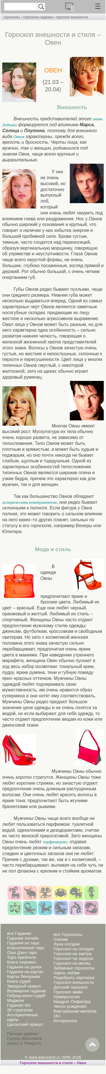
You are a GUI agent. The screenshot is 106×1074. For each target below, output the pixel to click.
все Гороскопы (67, 934)
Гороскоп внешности (73, 982)
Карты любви (66, 972)
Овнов (18, 136)
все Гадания (19, 933)
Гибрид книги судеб (26, 995)
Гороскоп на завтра (72, 953)
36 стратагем (20, 1010)
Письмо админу (22, 1033)
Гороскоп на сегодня (73, 948)
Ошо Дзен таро (22, 952)
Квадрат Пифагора (71, 1001)
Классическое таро (25, 947)
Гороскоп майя (67, 991)
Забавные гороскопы (73, 968)
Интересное (65, 1020)
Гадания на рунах (24, 966)
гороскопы (12, 17)
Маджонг (16, 1000)
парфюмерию (55, 842)
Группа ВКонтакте (24, 1038)
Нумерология (66, 996)
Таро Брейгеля (21, 957)
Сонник (60, 939)
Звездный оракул (24, 986)
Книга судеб (19, 981)
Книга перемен (21, 962)
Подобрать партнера (73, 977)
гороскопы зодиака (38, 17)
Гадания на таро (23, 942)
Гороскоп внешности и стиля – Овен (53, 1063)
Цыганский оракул (25, 1024)
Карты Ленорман (23, 976)
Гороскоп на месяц (71, 963)
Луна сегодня (66, 944)
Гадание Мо (19, 1005)
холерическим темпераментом (29, 502)
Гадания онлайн (23, 938)
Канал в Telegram (24, 1043)
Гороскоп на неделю (73, 958)
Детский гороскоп (70, 987)
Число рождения (69, 1006)
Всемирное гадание (26, 990)
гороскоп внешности (72, 17)
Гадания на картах (25, 971)
